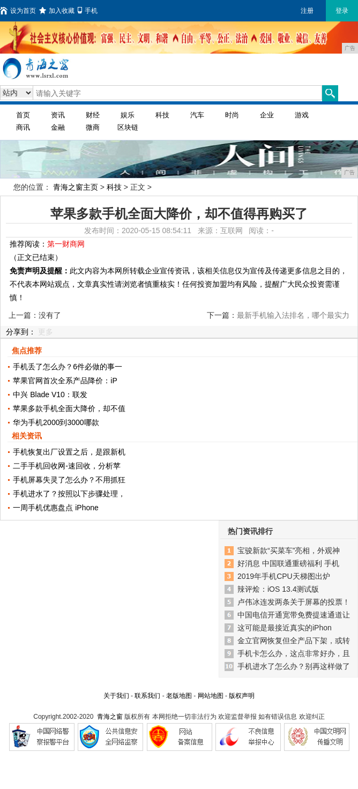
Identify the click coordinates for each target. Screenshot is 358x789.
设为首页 (18, 10)
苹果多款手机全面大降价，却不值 (69, 408)
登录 (341, 10)
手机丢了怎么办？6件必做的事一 (67, 366)
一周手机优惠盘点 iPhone (55, 507)
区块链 (127, 127)
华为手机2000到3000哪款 (56, 422)
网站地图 (210, 695)
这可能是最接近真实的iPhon (284, 627)
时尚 (232, 115)
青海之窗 (110, 716)
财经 (93, 115)
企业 (267, 115)
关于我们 (116, 695)
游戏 (302, 115)
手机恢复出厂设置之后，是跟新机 (69, 452)
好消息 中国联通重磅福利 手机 (288, 563)
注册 (307, 10)
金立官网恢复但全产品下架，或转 (293, 640)
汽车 (197, 115)
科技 (162, 115)
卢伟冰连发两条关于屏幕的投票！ (293, 602)
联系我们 (147, 695)
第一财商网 (66, 244)
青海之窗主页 (75, 187)
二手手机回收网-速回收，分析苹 (67, 466)
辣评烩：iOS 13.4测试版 (278, 589)
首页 (23, 115)
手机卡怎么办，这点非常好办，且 (293, 653)
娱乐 (128, 115)
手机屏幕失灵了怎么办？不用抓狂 (69, 479)
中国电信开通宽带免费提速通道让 (293, 615)
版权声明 (242, 695)
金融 (58, 127)
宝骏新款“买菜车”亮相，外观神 (288, 550)
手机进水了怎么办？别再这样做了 (293, 666)
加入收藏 (56, 10)
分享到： (21, 331)
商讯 (23, 127)
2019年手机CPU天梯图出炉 (283, 576)
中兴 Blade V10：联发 (50, 394)
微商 (93, 127)
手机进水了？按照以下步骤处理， (69, 493)
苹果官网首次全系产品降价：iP (65, 380)
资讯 (58, 115)
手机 (88, 10)
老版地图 (179, 695)
